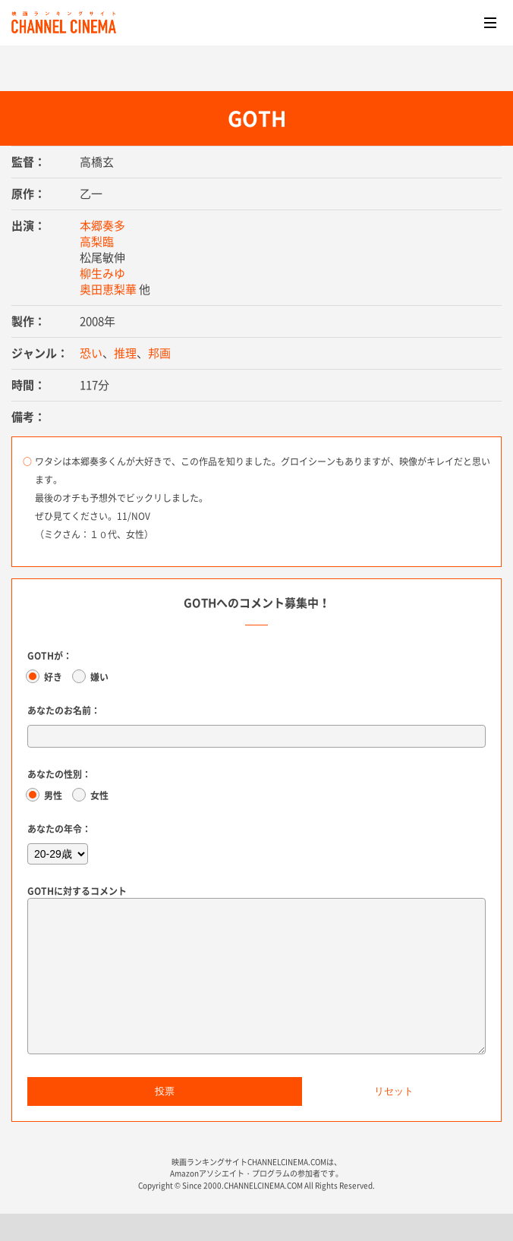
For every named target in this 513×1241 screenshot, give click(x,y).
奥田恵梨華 (108, 289)
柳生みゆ (102, 273)
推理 (125, 353)
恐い (91, 353)
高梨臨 (97, 241)
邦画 (159, 353)
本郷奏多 (102, 225)
